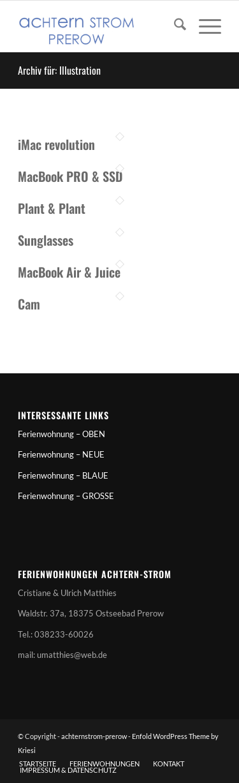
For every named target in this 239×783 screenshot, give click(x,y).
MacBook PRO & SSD (70, 176)
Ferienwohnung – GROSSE (66, 496)
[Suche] (173, 26)
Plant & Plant (51, 208)
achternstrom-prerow (94, 736)
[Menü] (203, 26)
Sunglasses (45, 240)
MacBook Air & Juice (69, 271)
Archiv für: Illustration (59, 70)
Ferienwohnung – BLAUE (63, 475)
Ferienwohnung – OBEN (61, 434)
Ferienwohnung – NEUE (61, 454)
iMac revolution (56, 144)
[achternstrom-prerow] (99, 26)
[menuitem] (173, 26)
